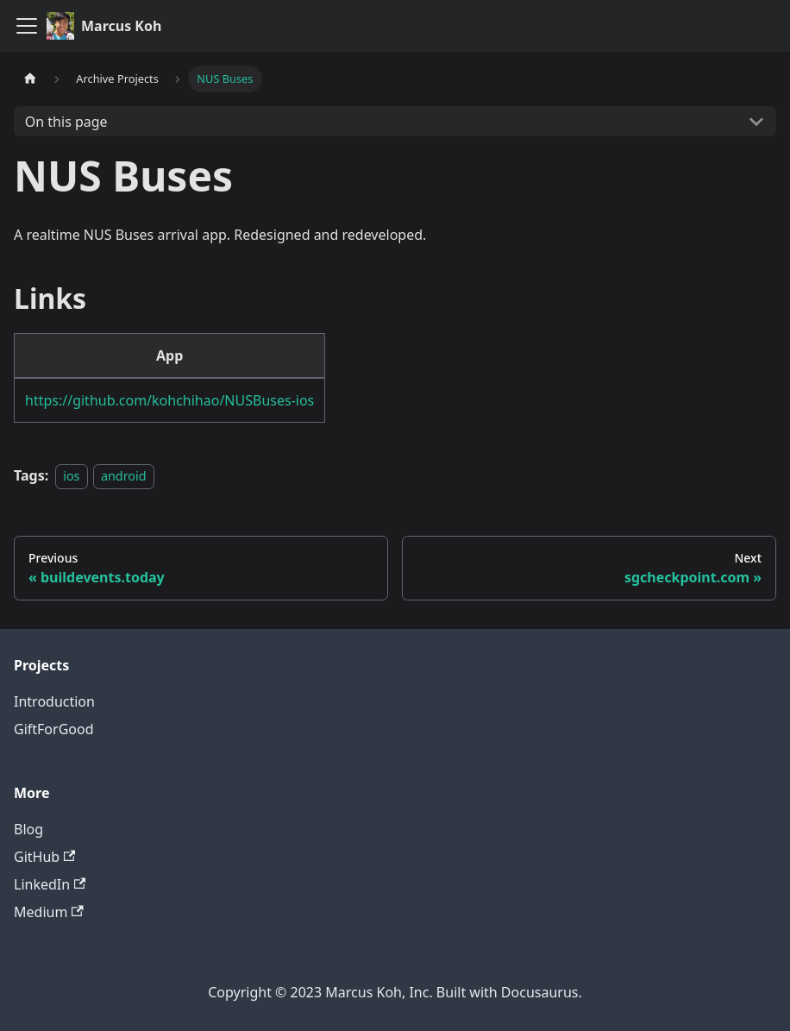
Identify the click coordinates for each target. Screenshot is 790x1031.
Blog (28, 829)
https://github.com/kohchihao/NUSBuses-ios (169, 400)
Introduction (54, 701)
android (124, 476)
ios (71, 476)
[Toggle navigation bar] (27, 26)
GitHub (44, 856)
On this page (66, 121)
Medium (49, 911)
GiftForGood (54, 729)
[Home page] (30, 79)
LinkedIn (49, 884)
